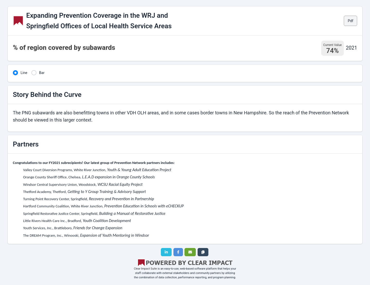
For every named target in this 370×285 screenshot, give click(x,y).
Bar (41, 73)
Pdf (350, 21)
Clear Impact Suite (145, 268)
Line (24, 73)
